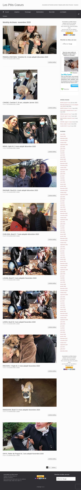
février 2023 (63, 209)
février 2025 (63, 159)
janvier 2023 (63, 211)
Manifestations (40, 12)
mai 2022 (62, 228)
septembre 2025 (64, 144)
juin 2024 (62, 175)
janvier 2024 (63, 186)
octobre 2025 (63, 142)
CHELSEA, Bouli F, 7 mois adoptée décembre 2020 (21, 234)
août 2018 (62, 321)
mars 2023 (62, 207)
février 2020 (63, 284)
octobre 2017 (63, 342)
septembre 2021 (64, 244)
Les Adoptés (63, 12)
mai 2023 (62, 203)
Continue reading (52, 62)
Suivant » (54, 467)
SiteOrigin (39, 486)
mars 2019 (62, 307)
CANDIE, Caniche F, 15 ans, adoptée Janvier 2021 (20, 102)
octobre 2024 (63, 167)
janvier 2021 (63, 261)
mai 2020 (62, 278)
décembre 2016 (63, 351)
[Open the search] (78, 14)
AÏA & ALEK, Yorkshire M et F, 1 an (68, 110)
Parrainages (28, 12)
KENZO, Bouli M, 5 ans (65, 114)
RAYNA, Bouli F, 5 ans (65, 102)
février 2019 (63, 309)
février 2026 (63, 136)
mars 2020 (62, 282)
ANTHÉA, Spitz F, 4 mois (66, 121)
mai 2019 (62, 303)
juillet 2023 (62, 198)
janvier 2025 (63, 161)
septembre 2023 (64, 194)
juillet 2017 (62, 348)
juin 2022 (62, 226)
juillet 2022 (62, 223)
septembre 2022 (64, 219)
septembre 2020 (64, 269)
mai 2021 (62, 253)
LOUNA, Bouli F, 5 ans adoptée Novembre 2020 (19, 278)
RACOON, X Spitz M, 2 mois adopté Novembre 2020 (21, 366)
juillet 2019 (62, 298)
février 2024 (63, 184)
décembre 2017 (63, 338)
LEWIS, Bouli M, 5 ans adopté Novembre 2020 (19, 322)
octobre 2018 (63, 317)
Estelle (18, 58)
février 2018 (63, 334)
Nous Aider (52, 12)
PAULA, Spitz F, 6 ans (65, 124)
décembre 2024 (63, 163)
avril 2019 (62, 305)
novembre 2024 (63, 165)
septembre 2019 (64, 294)
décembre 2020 (63, 263)
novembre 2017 (63, 340)
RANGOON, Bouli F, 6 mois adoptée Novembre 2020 (21, 410)
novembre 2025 (63, 140)
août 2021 (62, 246)
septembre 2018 (64, 319)
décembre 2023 (63, 188)
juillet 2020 (62, 273)
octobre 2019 (63, 292)
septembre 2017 (64, 344)
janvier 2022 (63, 236)
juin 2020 (62, 276)
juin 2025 (62, 150)
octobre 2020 (63, 267)
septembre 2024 (64, 169)
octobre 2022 (63, 217)
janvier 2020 (63, 286)
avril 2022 (62, 230)
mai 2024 (62, 178)
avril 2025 (62, 155)
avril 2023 (62, 205)
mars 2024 (62, 182)
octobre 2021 (63, 242)
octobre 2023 (63, 192)
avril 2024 (62, 180)
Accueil (6, 12)
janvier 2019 (63, 311)
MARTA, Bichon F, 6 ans (65, 108)
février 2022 (63, 234)
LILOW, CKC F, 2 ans (65, 126)
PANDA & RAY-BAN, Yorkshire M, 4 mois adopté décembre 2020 (25, 57)
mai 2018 (62, 328)
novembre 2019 (63, 290)
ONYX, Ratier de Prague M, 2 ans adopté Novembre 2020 (23, 454)
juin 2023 (62, 201)
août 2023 (62, 196)
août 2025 (62, 146)
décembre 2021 (63, 238)
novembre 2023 (63, 190)
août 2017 (62, 346)
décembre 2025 (63, 138)
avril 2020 (62, 280)
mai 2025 (62, 153)
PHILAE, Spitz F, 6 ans (65, 116)
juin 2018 (62, 326)
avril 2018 (62, 330)
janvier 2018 (63, 336)
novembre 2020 (63, 265)
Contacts (5, 16)
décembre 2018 (63, 313)
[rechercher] (67, 44)
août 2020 (62, 271)
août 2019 (62, 296)
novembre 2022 (63, 215)
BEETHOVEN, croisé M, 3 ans (67, 118)
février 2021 (63, 259)
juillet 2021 (62, 248)
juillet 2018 (62, 323)
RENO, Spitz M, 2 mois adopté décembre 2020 (19, 146)
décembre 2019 (63, 288)
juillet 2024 (62, 173)
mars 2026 (62, 134)
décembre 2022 (63, 213)
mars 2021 (62, 257)
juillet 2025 (62, 148)
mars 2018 (62, 332)
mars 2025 (62, 157)
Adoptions (16, 12)
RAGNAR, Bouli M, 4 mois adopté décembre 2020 (20, 190)
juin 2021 (62, 251)
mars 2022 (62, 232)
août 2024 (62, 171)
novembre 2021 (63, 240)
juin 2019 (62, 301)
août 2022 (62, 221)
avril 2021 (62, 255)
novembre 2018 (63, 315)
